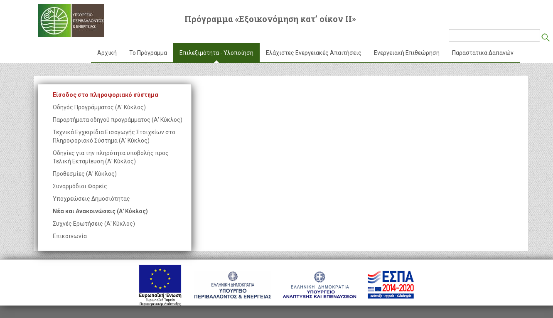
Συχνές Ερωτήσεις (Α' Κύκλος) (94, 223)
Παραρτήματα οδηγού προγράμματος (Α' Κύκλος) (117, 119)
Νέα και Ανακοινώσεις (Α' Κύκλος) (100, 211)
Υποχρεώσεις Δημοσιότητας (91, 198)
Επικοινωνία (70, 236)
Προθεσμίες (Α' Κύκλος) (85, 173)
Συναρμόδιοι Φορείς (80, 186)
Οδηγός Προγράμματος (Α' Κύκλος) (99, 107)
